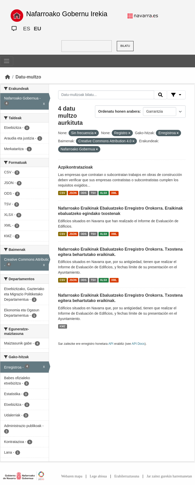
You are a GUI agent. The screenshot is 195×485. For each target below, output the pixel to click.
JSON (73, 192)
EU (37, 28)
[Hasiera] (7, 76)
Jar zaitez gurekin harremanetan (169, 476)
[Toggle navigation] (6, 61)
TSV (93, 192)
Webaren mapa (71, 476)
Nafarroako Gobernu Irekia (66, 14)
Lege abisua (98, 476)
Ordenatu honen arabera (119, 111)
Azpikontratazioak (75, 167)
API (110, 344)
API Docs (138, 344)
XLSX (103, 192)
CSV (62, 192)
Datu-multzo (28, 76)
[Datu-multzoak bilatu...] (106, 94)
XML (114, 192)
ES (26, 28)
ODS (84, 192)
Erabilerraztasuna (126, 476)
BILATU (125, 45)
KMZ (63, 326)
